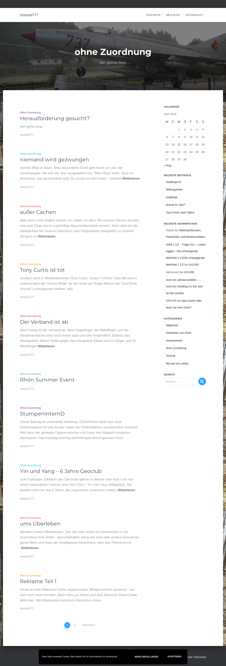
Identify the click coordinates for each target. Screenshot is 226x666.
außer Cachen (38, 212)
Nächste (88, 625)
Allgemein (172, 325)
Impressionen (174, 340)
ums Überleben (40, 524)
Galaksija (171, 197)
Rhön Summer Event (47, 380)
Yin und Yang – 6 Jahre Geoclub (61, 471)
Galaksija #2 (173, 182)
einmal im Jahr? (175, 204)
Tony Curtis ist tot (42, 270)
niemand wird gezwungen (54, 159)
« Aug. (168, 165)
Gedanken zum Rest (178, 332)
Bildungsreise (174, 189)
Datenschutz (194, 15)
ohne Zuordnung (30, 112)
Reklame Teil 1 (38, 581)
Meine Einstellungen (146, 657)
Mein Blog (173, 15)
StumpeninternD (42, 414)
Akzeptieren (174, 656)
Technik (170, 355)
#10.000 (194, 264)
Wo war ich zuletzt (177, 363)
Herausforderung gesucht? (55, 118)
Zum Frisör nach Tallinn (180, 212)
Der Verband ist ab (44, 322)
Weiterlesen (131, 178)
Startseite (153, 15)
